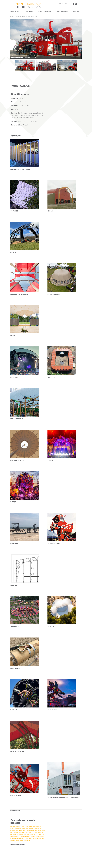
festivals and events (21, 16)
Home (12, 16)
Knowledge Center (44, 12)
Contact (76, 12)
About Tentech (15, 12)
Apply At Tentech (62, 12)
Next (80, 66)
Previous (12, 66)
